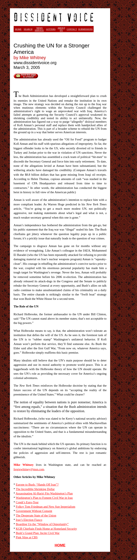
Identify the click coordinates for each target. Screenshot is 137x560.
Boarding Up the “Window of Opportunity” (42, 524)
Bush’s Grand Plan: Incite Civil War (38, 533)
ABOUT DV (61, 29)
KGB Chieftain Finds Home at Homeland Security (46, 528)
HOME (60, 545)
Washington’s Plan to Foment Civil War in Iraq (44, 497)
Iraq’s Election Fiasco (29, 519)
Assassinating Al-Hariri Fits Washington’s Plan (44, 493)
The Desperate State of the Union (36, 515)
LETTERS (51, 29)
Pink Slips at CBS (27, 537)
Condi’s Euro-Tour (27, 502)
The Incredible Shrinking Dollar (35, 489)
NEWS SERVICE (39, 29)
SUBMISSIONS (85, 29)
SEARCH (28, 29)
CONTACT (72, 29)
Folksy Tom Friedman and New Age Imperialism (45, 506)
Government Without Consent (34, 511)
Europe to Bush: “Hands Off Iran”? (37, 484)
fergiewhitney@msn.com (29, 469)
